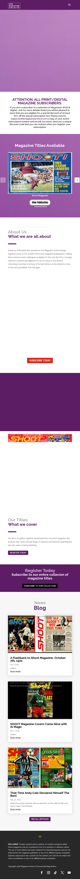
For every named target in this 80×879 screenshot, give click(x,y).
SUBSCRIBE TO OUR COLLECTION (40, 586)
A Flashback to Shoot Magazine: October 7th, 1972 (38, 659)
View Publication (40, 202)
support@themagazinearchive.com (29, 118)
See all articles (40, 819)
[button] (77, 180)
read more (15, 672)
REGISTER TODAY (18, 553)
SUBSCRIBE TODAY (40, 360)
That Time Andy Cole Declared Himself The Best (39, 794)
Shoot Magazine (40, 195)
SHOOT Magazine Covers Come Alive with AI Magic (38, 725)
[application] (40, 634)
